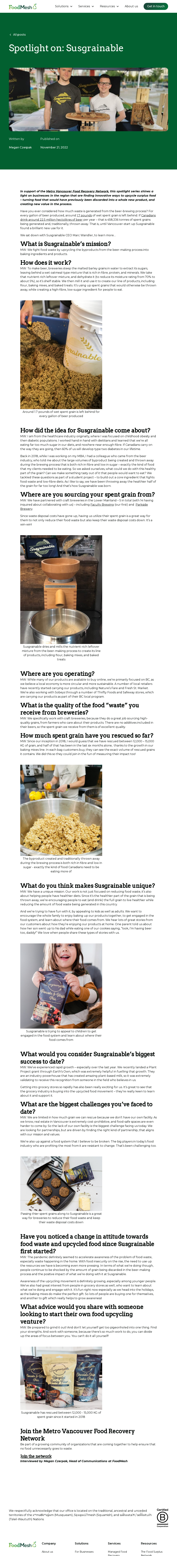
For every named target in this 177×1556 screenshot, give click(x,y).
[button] (64, 6)
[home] (22, 6)
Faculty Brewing (102, 504)
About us (131, 6)
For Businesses (84, 1551)
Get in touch (156, 6)
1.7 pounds (84, 215)
